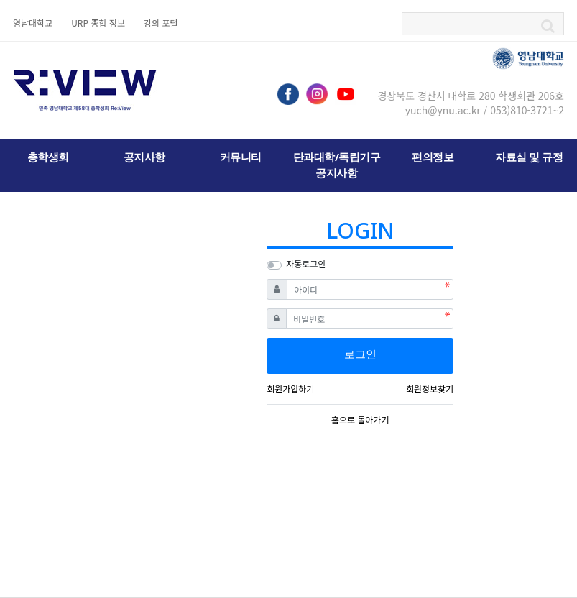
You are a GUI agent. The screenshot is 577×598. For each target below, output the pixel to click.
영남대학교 (32, 23)
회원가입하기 (290, 388)
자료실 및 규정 (529, 157)
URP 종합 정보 (98, 23)
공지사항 (144, 157)
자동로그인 (306, 263)
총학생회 (48, 157)
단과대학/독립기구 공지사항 (337, 165)
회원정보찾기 (429, 388)
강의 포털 (161, 23)
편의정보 (432, 157)
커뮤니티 (241, 157)
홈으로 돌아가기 (360, 419)
